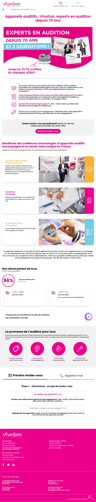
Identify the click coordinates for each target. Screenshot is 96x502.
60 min (48, 394)
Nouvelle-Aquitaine (55, 487)
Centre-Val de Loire (55, 480)
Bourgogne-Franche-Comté (12, 482)
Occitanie (5, 490)
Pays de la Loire (54, 488)
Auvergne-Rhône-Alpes (10, 480)
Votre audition (55, 443)
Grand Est (52, 482)
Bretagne (5, 483)
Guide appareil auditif (57, 441)
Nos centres (7, 441)
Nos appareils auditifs (10, 453)
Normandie (6, 488)
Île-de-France (53, 483)
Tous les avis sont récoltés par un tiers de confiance (27, 315)
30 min (48, 408)
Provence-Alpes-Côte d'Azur (59, 490)
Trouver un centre (77, 6)
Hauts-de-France (8, 487)
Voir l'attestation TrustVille (16, 318)
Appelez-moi (71, 376)
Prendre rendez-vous (48, 131)
